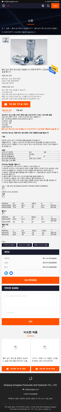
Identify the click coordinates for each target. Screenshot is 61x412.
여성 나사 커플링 (24, 245)
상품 (7, 28)
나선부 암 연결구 (9, 245)
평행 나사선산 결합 (41, 245)
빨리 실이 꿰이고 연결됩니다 (22, 28)
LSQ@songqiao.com (10, 1)
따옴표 (55, 6)
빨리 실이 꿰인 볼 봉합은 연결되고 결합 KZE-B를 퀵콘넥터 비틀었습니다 (16, 359)
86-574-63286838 (52, 1)
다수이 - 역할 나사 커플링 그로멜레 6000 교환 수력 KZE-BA (45, 359)
